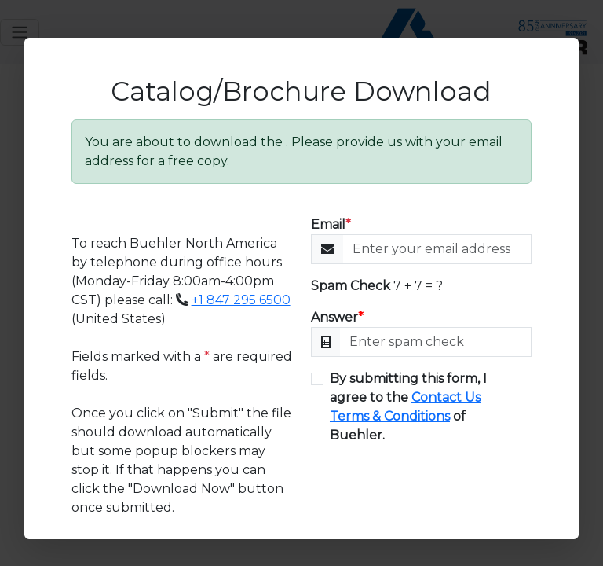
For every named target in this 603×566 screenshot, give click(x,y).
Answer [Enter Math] (337, 317)
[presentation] (430, 489)
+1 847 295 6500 (241, 299)
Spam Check (350, 285)
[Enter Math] (436, 342)
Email (331, 224)
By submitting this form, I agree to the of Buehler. (408, 407)
